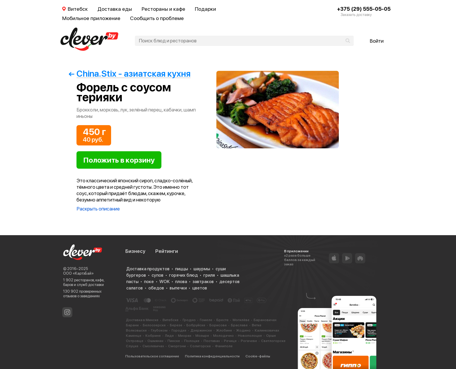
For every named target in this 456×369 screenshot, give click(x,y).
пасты (132, 281)
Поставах (212, 341)
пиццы (181, 268)
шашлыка (229, 275)
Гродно (189, 320)
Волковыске (136, 330)
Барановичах (265, 320)
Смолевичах (153, 346)
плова (181, 281)
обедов (156, 288)
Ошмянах (155, 341)
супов (157, 275)
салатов (134, 288)
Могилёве (241, 320)
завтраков (203, 281)
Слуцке (132, 346)
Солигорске (200, 346)
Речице (230, 341)
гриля (209, 275)
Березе (176, 325)
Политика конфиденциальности (212, 356)
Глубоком (159, 330)
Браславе (239, 325)
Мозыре (202, 336)
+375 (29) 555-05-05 (364, 9)
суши (220, 268)
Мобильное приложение (91, 18)
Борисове (218, 325)
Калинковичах (267, 330)
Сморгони (177, 346)
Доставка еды (114, 9)
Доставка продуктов (148, 268)
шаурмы (201, 268)
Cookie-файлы (257, 356)
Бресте (222, 320)
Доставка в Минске (142, 320)
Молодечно (223, 336)
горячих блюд (183, 275)
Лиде (169, 336)
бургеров (136, 275)
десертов (229, 281)
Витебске (171, 320)
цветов (199, 288)
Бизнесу (135, 251)
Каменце (133, 336)
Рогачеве (249, 341)
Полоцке (192, 341)
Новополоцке (250, 336)
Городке (179, 330)
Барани (132, 325)
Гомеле (206, 320)
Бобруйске (195, 325)
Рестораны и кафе (163, 9)
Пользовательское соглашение (152, 356)
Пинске (174, 341)
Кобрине (153, 336)
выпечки (178, 288)
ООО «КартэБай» (78, 273)
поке (149, 281)
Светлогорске (273, 341)
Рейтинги (166, 251)
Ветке (256, 325)
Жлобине (224, 330)
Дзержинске (201, 330)
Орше (271, 336)
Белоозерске (154, 325)
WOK (164, 281)
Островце (134, 341)
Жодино (243, 330)
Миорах (184, 336)
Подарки (205, 9)
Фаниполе (224, 346)
